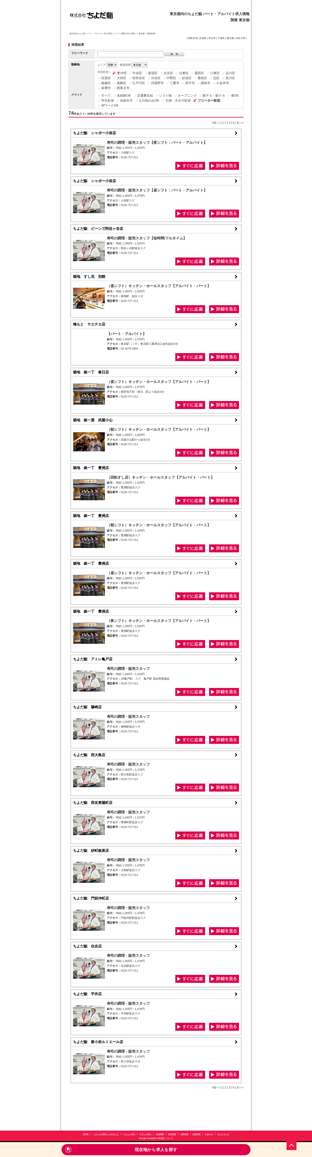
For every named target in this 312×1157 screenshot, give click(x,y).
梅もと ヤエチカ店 (89, 324)
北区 (216, 78)
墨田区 (199, 73)
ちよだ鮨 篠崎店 (87, 707)
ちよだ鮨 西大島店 (89, 755)
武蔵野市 (157, 83)
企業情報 (184, 1134)
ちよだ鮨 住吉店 (87, 946)
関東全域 (192, 38)
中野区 (171, 78)
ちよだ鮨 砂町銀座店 (91, 851)
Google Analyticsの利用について (156, 1138)
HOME (86, 1134)
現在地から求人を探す (156, 1149)
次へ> (240, 122)
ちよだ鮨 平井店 (87, 994)
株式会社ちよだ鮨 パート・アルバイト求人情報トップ (93, 33)
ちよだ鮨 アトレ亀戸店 (92, 659)
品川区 (230, 73)
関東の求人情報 (128, 33)
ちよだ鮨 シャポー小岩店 (94, 133)
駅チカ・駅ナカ (214, 95)
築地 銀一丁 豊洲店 (91, 468)
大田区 (121, 78)
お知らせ (209, 1134)
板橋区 (106, 83)
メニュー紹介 (129, 1134)
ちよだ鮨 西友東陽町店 (92, 803)
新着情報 (197, 1134)
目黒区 (106, 78)
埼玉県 (211, 38)
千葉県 (221, 38)
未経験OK (124, 95)
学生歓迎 (107, 100)
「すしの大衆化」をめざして (106, 1134)
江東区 (215, 73)
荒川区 (230, 78)
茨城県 (202, 38)
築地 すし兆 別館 (89, 277)
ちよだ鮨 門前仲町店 (91, 898)
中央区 (137, 73)
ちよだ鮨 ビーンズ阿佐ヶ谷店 (98, 229)
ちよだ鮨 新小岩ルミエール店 (98, 1042)
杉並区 (187, 78)
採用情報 (172, 1134)
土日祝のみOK (149, 100)
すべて (122, 73)
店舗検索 (160, 1134)
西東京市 (123, 88)
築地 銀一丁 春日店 (91, 372)
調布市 (205, 83)
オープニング (187, 95)
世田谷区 (138, 78)
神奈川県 (240, 38)
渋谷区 (156, 78)
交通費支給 (145, 95)
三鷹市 (174, 83)
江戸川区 (138, 83)
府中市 (190, 83)
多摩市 (106, 88)
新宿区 (153, 73)
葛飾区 (121, 83)
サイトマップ (223, 1134)
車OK (235, 95)
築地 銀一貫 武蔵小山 (92, 420)
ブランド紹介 (145, 1134)
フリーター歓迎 (209, 100)
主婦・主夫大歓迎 (178, 100)
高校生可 (126, 100)
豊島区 (202, 78)
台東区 (184, 73)
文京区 (168, 73)
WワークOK (109, 105)
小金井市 (222, 83)
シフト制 (165, 95)
